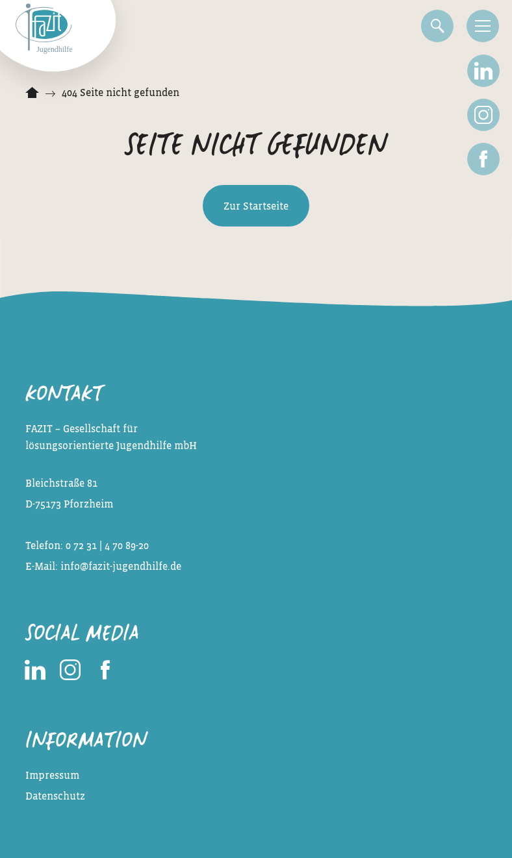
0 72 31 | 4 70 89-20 (107, 546)
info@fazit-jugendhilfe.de (120, 566)
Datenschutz (55, 796)
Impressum (52, 775)
